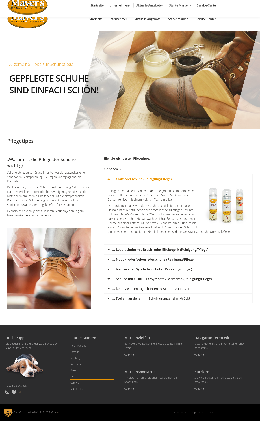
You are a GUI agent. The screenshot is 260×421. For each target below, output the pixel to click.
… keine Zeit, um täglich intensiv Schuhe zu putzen (151, 288)
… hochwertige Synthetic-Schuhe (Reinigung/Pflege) (152, 269)
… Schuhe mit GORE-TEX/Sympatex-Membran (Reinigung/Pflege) (162, 279)
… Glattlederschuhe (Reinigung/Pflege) (142, 179)
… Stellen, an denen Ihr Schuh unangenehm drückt (151, 298)
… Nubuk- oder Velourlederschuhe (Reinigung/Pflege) (153, 259)
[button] (8, 413)
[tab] (178, 179)
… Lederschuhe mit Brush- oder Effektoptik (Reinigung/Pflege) (160, 249)
